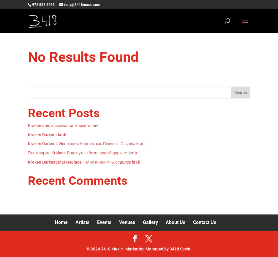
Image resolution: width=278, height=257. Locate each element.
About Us (175, 222)
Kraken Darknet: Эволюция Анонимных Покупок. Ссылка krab (86, 143)
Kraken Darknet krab (47, 134)
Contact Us (204, 222)
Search (240, 92)
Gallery (150, 222)
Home (61, 222)
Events (104, 222)
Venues (127, 222)
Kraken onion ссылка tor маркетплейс (63, 125)
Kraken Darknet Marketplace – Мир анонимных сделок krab (84, 162)
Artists (82, 222)
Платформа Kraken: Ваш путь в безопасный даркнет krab (82, 153)
